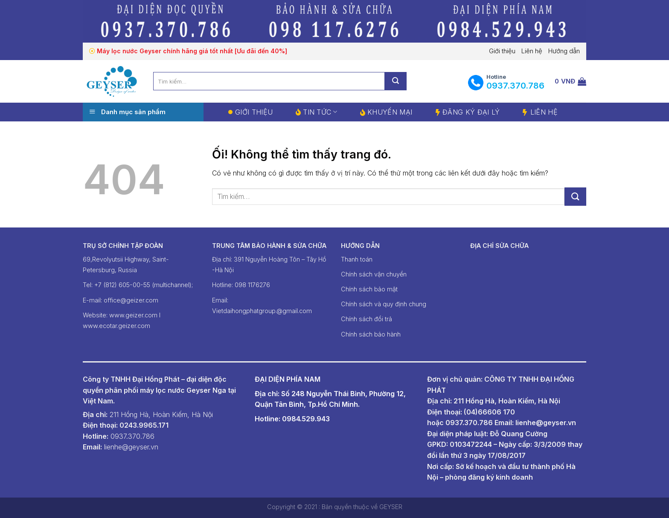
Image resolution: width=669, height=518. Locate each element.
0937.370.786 (469, 422)
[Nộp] (575, 196)
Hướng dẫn (564, 51)
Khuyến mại (389, 112)
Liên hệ (531, 51)
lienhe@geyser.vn (545, 422)
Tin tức (320, 112)
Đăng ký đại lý (471, 112)
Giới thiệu (502, 51)
